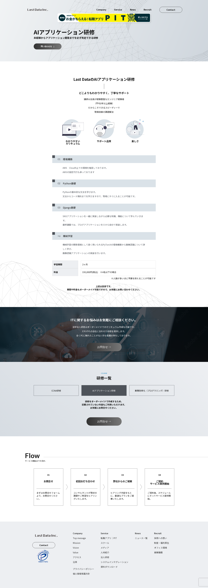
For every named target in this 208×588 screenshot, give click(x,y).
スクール (105, 542)
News (133, 6)
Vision (76, 547)
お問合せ (104, 347)
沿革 (75, 562)
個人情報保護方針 (81, 573)
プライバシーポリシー (83, 568)
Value (75, 552)
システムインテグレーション (114, 562)
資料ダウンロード (109, 566)
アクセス (77, 557)
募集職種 (158, 552)
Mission (76, 542)
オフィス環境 (160, 547)
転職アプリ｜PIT (109, 538)
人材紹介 (105, 552)
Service (118, 6)
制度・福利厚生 (161, 542)
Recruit (147, 6)
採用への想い (160, 538)
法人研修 (105, 557)
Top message (79, 538)
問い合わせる (48, 46)
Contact (170, 6)
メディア (105, 547)
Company (101, 6)
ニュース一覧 (141, 538)
